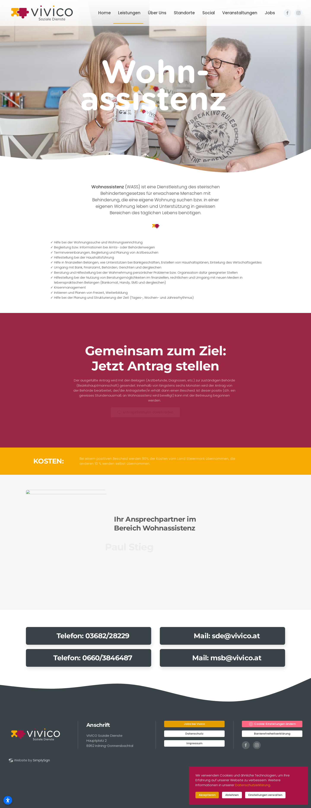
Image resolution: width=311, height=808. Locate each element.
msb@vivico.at (235, 658)
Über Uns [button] (157, 13)
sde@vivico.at (236, 636)
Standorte (184, 13)
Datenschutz (194, 734)
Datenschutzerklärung (252, 785)
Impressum (194, 743)
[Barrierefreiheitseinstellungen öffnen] (7, 800)
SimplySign (41, 760)
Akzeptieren (207, 795)
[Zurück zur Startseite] (42, 13)
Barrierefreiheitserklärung (272, 734)
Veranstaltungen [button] (239, 13)
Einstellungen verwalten (265, 795)
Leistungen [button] (129, 13)
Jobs (270, 13)
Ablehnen (232, 795)
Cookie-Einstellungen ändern (272, 724)
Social (208, 13)
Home (104, 13)
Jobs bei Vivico (194, 724)
